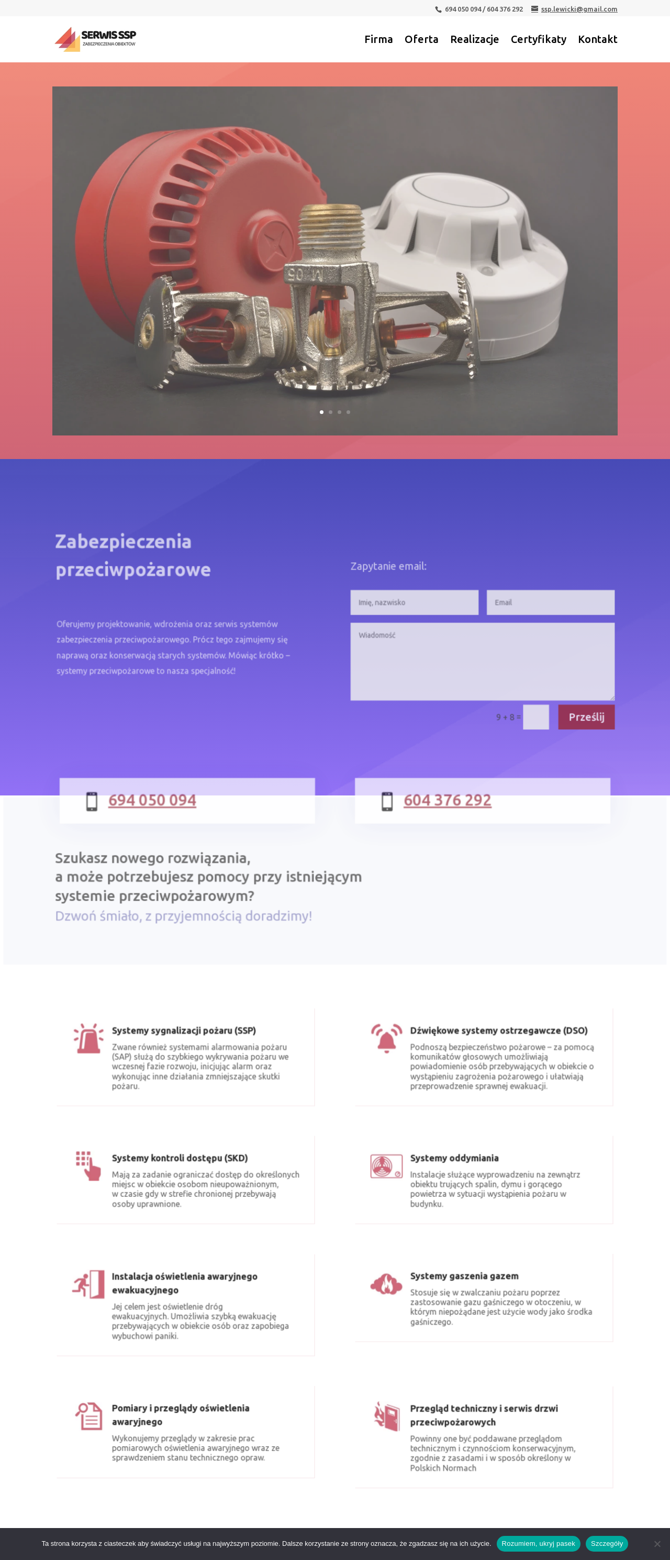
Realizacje (474, 40)
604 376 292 (447, 809)
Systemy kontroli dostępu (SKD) (180, 1167)
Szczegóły (607, 1543)
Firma (378, 40)
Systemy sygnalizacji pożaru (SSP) (184, 1041)
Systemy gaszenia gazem (467, 1285)
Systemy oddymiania (459, 1167)
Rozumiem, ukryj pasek (538, 1543)
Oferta (422, 40)
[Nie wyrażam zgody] (657, 1544)
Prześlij (576, 718)
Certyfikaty (538, 40)
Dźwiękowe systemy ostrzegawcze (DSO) (497, 1041)
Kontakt (598, 40)
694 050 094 (164, 809)
